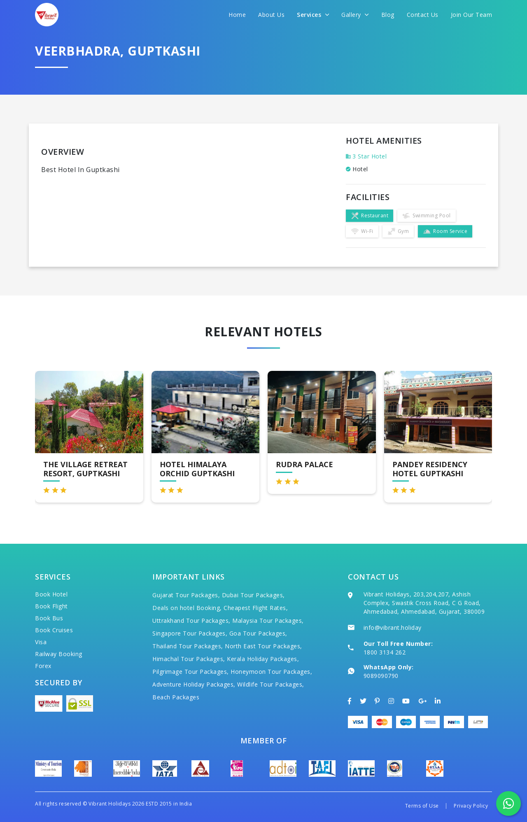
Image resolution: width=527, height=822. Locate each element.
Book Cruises (54, 630)
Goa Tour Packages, (258, 633)
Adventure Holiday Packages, (194, 684)
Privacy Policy (471, 805)
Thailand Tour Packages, (187, 646)
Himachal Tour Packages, (188, 659)
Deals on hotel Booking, (187, 608)
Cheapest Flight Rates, (256, 608)
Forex (43, 666)
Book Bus (49, 618)
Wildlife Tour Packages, (270, 684)
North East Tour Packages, (263, 646)
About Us (271, 15)
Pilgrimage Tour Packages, (190, 671)
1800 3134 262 (385, 652)
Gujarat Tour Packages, (186, 595)
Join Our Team (471, 15)
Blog (387, 15)
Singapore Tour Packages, (189, 633)
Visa (41, 642)
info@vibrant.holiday (393, 627)
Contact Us (422, 15)
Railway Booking (58, 654)
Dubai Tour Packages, (253, 595)
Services (313, 15)
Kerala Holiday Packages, (263, 659)
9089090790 (381, 676)
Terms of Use (422, 805)
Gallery (355, 15)
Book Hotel (51, 594)
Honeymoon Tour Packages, (271, 671)
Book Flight (51, 606)
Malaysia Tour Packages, (268, 620)
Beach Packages (175, 697)
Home (237, 15)
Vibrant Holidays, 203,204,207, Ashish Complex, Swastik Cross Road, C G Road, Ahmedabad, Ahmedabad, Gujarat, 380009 (424, 602)
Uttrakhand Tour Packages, (191, 620)
